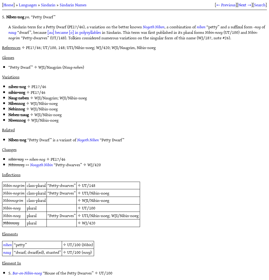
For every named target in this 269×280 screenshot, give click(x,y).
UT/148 (88, 185)
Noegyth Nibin (41, 164)
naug (12, 32)
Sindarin (48, 4)
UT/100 (88, 208)
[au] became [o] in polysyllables (74, 32)
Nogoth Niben (153, 26)
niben (201, 26)
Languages (28, 4)
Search (260, 4)
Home (8, 4)
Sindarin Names (73, 4)
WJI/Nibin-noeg (73, 97)
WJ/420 (94, 164)
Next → (244, 4)
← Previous (226, 4)
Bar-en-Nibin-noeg (27, 273)
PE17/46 (39, 86)
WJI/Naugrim (49, 67)
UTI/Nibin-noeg (95, 193)
